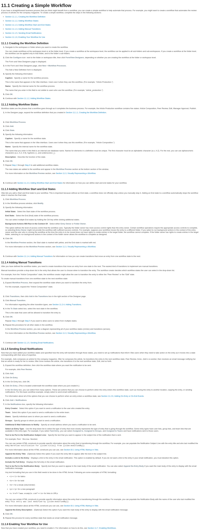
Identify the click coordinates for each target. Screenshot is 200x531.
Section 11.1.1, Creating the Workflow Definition (25, 17)
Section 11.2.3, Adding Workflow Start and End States (40, 183)
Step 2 (14, 165)
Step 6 (27, 165)
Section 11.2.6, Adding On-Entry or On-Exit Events (122, 396)
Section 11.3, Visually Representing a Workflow (75, 173)
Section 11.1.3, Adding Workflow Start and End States (28, 25)
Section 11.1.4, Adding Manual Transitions (23, 29)
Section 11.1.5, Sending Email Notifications (23, 33)
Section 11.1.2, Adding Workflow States (21, 21)
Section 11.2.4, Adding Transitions (66, 304)
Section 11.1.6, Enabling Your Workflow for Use (25, 37)
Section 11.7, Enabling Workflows (102, 528)
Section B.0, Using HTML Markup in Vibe (81, 450)
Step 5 (27, 321)
